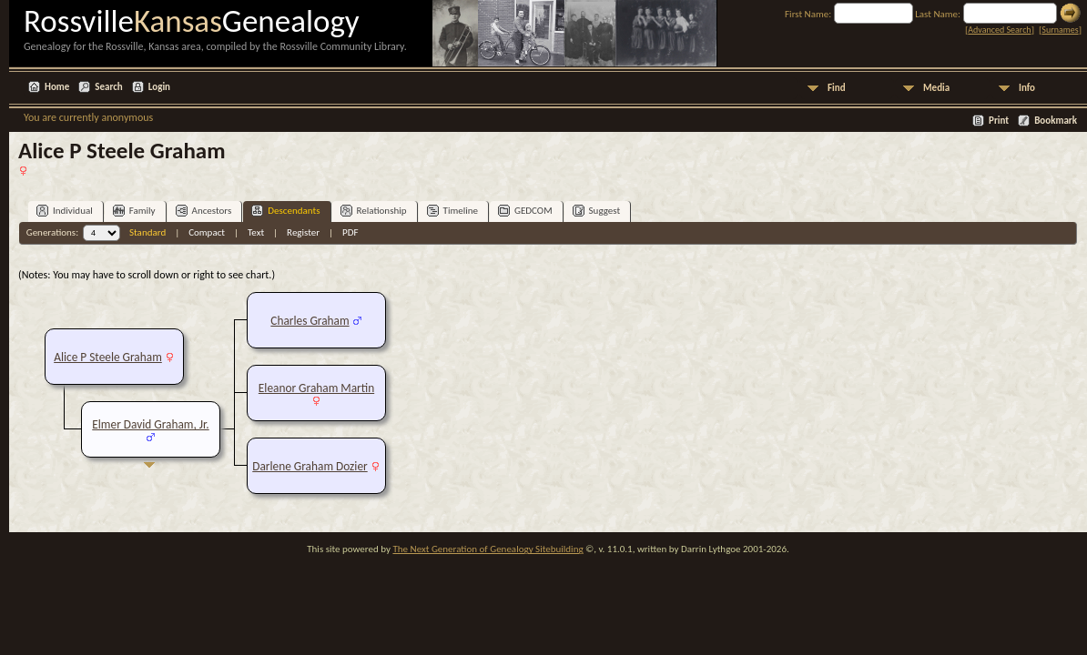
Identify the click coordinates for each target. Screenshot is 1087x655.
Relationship (373, 210)
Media (936, 88)
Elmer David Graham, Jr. (150, 424)
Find (837, 88)
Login (159, 87)
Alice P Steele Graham (108, 357)
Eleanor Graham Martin (316, 388)
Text (256, 232)
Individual (64, 210)
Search (108, 87)
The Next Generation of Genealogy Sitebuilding (487, 549)
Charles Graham (309, 320)
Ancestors (204, 210)
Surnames (1059, 29)
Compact (206, 232)
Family (134, 210)
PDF (350, 232)
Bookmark (1055, 120)
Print (999, 120)
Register (303, 232)
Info (1027, 88)
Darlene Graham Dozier (309, 466)
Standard (147, 232)
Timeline (452, 210)
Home (57, 87)
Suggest (597, 210)
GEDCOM (525, 210)
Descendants (285, 210)
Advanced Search (999, 29)
